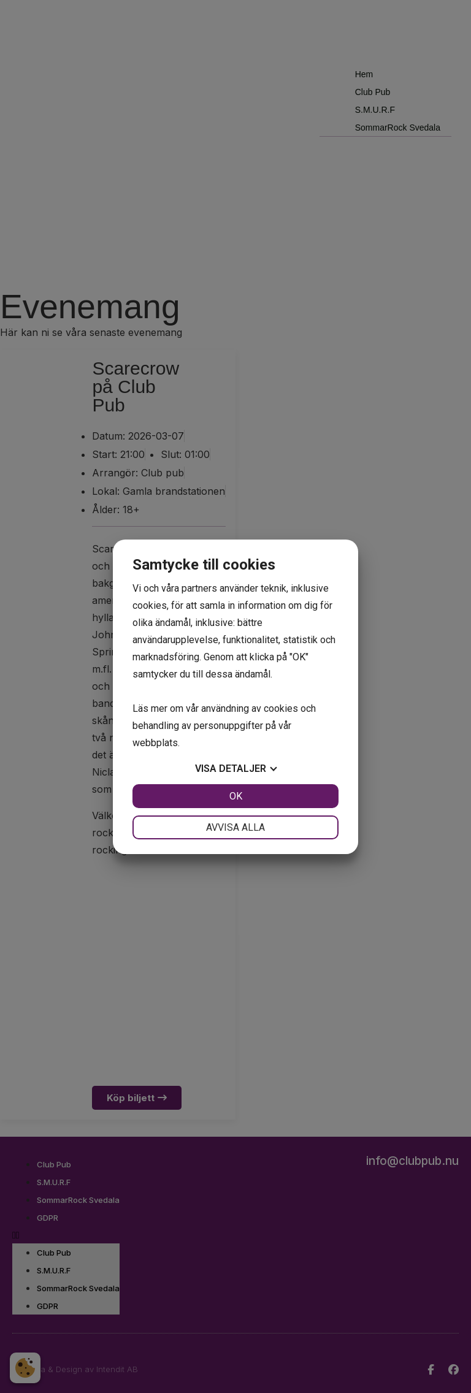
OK (235, 796)
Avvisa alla (235, 827)
